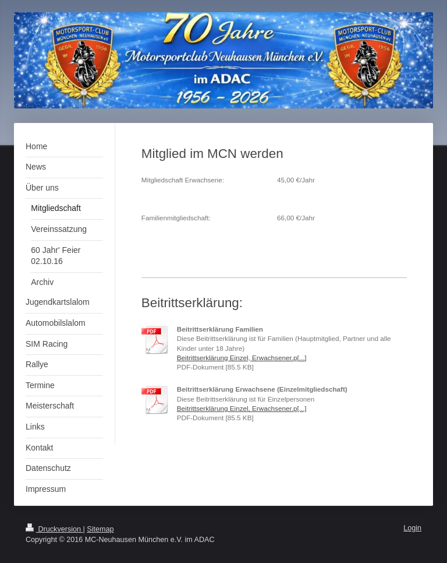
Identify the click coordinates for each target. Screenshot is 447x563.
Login (412, 528)
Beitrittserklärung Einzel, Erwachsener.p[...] (242, 357)
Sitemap (100, 529)
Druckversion (54, 529)
